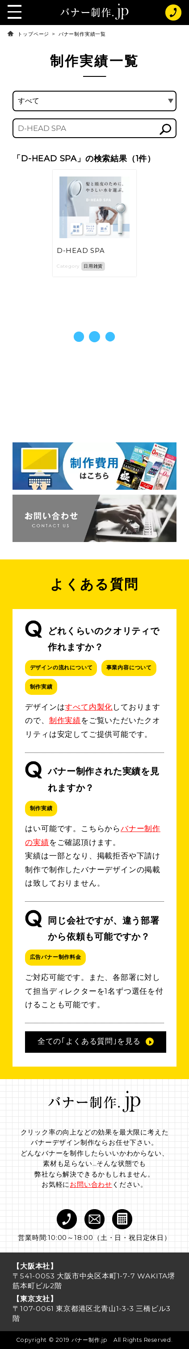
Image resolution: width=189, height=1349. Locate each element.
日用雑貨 (93, 266)
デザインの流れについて (61, 667)
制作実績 (41, 686)
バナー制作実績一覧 (82, 34)
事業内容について (129, 667)
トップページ (33, 34)
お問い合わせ (91, 1185)
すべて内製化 (89, 706)
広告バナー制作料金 (55, 957)
